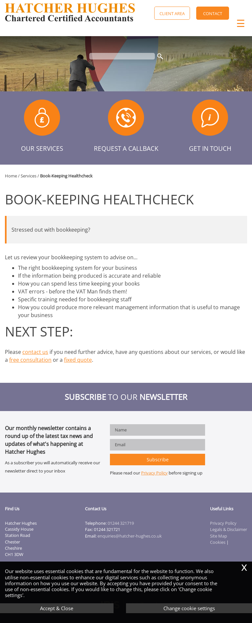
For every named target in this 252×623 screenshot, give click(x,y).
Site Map (218, 536)
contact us (35, 352)
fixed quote (78, 359)
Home (11, 176)
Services (28, 176)
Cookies (217, 542)
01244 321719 (121, 523)
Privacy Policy (154, 473)
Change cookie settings (189, 608)
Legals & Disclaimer (228, 529)
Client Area (172, 13)
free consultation (30, 359)
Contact (212, 13)
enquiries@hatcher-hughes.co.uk (129, 536)
